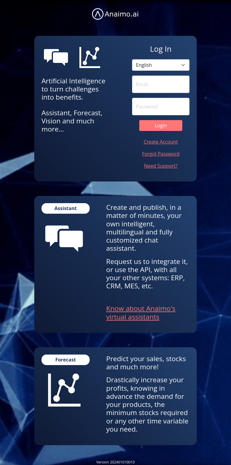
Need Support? (160, 166)
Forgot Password (161, 153)
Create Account (161, 141)
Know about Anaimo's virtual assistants (140, 312)
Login (161, 125)
